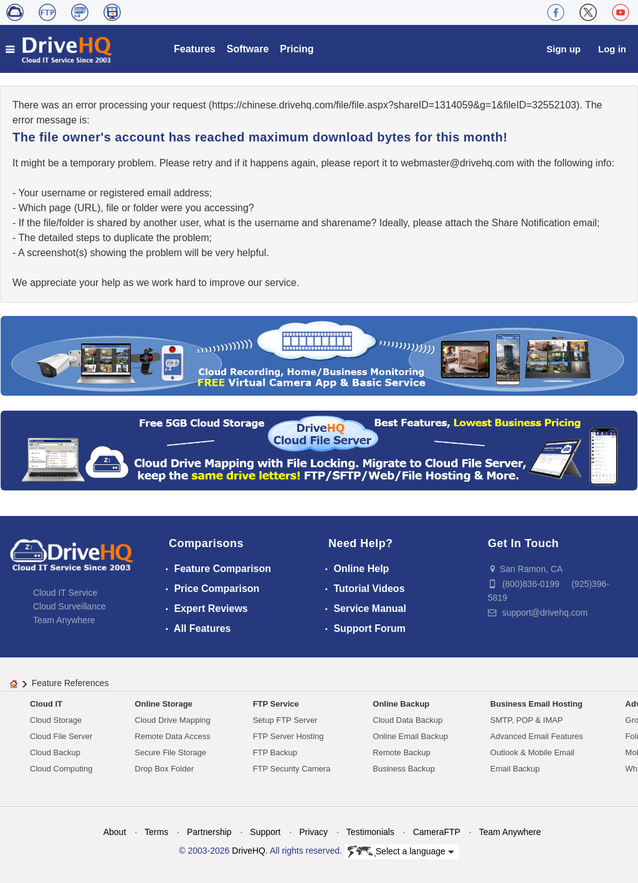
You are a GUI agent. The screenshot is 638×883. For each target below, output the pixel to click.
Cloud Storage (56, 720)
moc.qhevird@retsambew (457, 163)
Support (265, 832)
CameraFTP (436, 832)
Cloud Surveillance (69, 606)
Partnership (209, 832)
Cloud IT (46, 704)
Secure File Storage (170, 752)
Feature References (70, 683)
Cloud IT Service (65, 593)
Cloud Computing (61, 768)
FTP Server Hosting (288, 736)
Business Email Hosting (536, 704)
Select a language (401, 852)
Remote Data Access (172, 736)
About (114, 832)
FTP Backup (275, 752)
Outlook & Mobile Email (532, 752)
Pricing (296, 49)
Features (195, 49)
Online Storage (163, 704)
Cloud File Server (61, 736)
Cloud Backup (55, 752)
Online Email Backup (410, 736)
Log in (612, 49)
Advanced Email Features (536, 736)
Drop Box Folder (164, 768)
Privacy (313, 832)
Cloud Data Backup (407, 720)
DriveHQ (248, 851)
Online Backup (401, 704)
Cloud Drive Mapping (172, 720)
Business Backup (404, 768)
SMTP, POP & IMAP (526, 720)
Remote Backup (402, 752)
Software (248, 49)
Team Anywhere (64, 620)
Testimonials (370, 832)
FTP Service (276, 704)
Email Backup (515, 768)
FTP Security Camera (292, 768)
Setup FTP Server (285, 720)
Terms (156, 832)
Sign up (563, 49)
